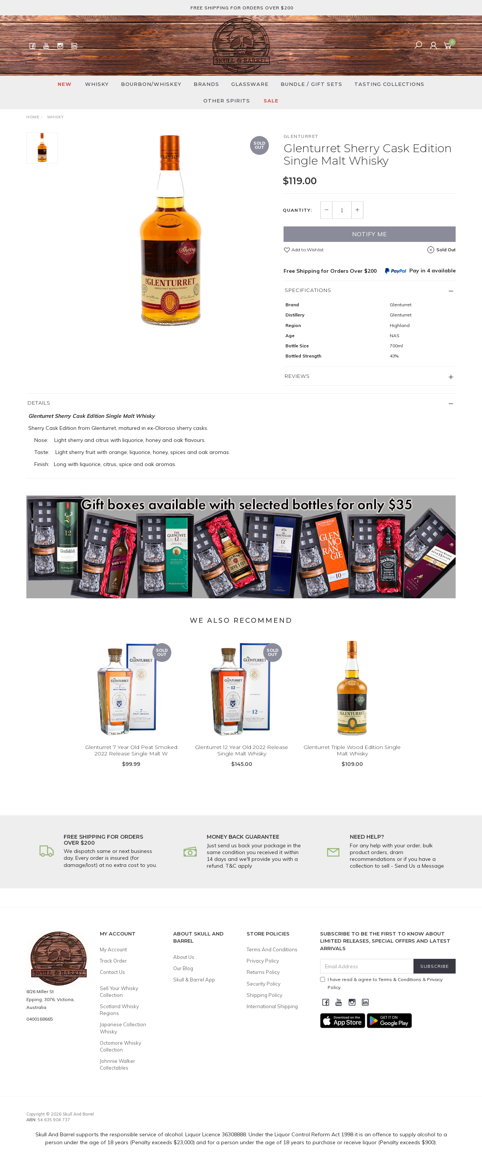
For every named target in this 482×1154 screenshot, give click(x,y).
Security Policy (264, 984)
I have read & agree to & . (381, 983)
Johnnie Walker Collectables (117, 1064)
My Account (113, 949)
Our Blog (183, 968)
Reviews (297, 376)
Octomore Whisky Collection (120, 1046)
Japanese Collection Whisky (123, 1027)
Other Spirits (226, 101)
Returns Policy (263, 972)
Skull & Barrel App (194, 980)
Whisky (97, 84)
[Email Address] (367, 966)
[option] (170, 233)
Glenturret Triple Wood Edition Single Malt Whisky (352, 760)
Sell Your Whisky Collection (119, 991)
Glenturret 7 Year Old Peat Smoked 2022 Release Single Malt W (131, 760)
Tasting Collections (389, 84)
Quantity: (297, 210)
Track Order (113, 961)
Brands (206, 84)
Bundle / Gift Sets (311, 84)
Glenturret (301, 136)
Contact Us (112, 972)
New (65, 84)
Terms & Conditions (399, 979)
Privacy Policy (263, 961)
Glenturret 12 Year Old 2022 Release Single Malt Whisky (241, 760)
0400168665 (39, 1019)
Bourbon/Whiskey (151, 84)
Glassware (249, 84)
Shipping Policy (264, 995)
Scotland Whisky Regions (119, 1009)
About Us (183, 957)
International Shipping (272, 1006)
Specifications (308, 290)
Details (38, 403)
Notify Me (369, 234)
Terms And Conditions (272, 949)
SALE (271, 101)
